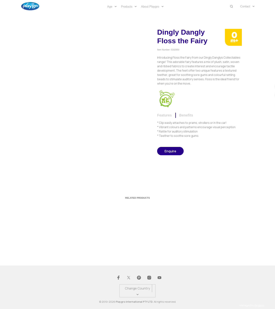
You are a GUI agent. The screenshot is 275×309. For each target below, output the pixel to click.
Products (126, 6)
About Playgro (150, 6)
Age (109, 6)
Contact (245, 6)
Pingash (259, 305)
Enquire (170, 151)
